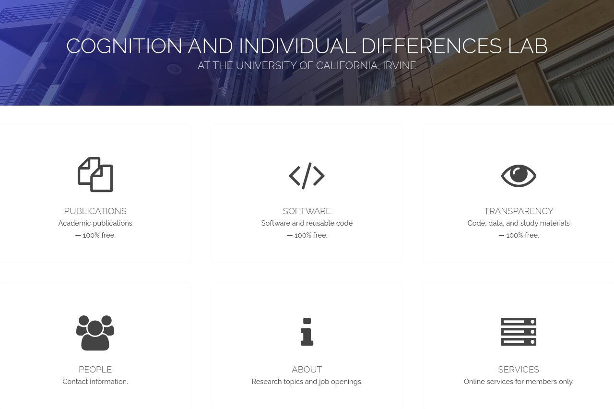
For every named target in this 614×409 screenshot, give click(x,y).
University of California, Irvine (326, 65)
